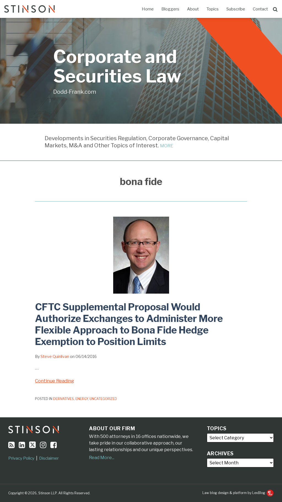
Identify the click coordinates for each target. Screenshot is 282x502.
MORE (166, 145)
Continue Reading (54, 380)
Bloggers (170, 9)
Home (148, 9)
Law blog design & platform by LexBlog (237, 493)
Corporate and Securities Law (117, 66)
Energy (81, 399)
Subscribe (235, 9)
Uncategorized (103, 399)
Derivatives (63, 399)
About (193, 9)
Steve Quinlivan (54, 356)
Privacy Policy (21, 458)
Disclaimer (49, 458)
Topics (213, 9)
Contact (260, 9)
